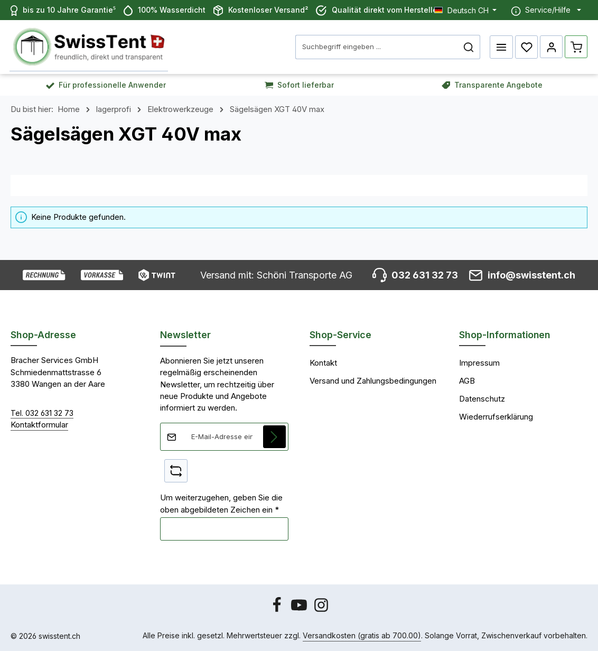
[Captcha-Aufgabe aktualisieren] (176, 469)
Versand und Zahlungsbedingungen (373, 380)
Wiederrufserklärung (496, 416)
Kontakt (323, 362)
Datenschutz (482, 398)
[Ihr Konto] (551, 46)
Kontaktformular (39, 424)
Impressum (479, 362)
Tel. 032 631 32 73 (42, 411)
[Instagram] (321, 609)
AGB (467, 380)
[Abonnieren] (274, 435)
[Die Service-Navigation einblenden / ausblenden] (545, 10)
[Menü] (500, 46)
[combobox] (376, 46)
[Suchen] (468, 46)
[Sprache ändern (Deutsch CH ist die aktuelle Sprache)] (465, 9)
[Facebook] (278, 609)
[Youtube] (300, 609)
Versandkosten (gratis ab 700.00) (362, 634)
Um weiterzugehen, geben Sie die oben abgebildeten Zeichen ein (221, 502)
